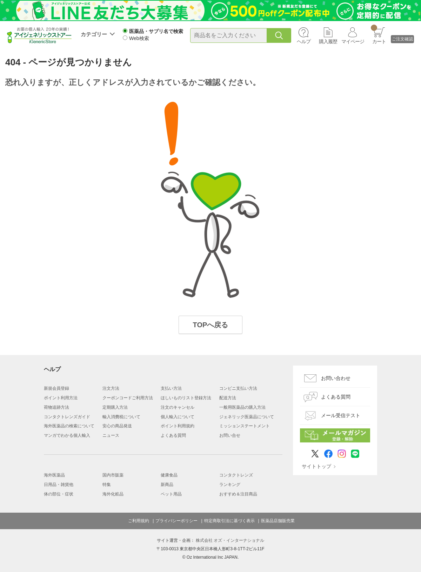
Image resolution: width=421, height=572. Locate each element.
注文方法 (110, 388)
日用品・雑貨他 (58, 484)
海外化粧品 (112, 494)
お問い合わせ (335, 378)
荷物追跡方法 (56, 407)
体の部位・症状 (58, 494)
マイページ (352, 41)
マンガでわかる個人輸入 (67, 435)
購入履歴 (328, 41)
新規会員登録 (56, 388)
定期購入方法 (115, 407)
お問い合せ (229, 435)
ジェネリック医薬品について (246, 416)
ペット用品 (171, 494)
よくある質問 (173, 435)
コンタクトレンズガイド (67, 416)
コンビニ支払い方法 (238, 388)
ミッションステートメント (244, 425)
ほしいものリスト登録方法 (186, 397)
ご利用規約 (138, 520)
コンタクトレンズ (236, 475)
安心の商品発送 (117, 425)
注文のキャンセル (177, 407)
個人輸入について (177, 416)
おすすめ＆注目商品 (238, 494)
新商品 (167, 484)
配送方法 (227, 397)
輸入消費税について (121, 416)
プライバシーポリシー (176, 520)
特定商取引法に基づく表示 (229, 520)
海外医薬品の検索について (69, 425)
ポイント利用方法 (61, 397)
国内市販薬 (112, 475)
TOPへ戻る (210, 325)
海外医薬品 (54, 475)
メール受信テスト (340, 415)
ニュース (110, 435)
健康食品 (169, 475)
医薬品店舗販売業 (278, 520)
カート (378, 34)
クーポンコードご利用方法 (127, 397)
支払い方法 (171, 388)
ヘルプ (303, 41)
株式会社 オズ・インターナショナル (230, 540)
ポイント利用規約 (177, 425)
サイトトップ (316, 466)
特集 (106, 484)
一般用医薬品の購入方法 (242, 407)
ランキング (229, 484)
